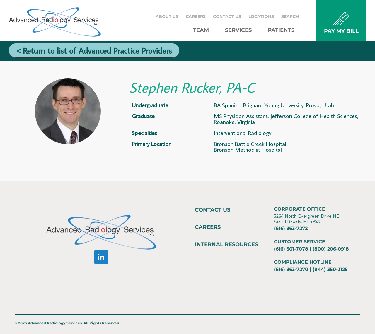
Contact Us (227, 16)
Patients (281, 30)
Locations (261, 16)
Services (238, 30)
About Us (167, 16)
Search (290, 16)
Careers (196, 16)
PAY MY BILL (341, 31)
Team (201, 30)
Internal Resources (226, 244)
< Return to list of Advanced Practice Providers (94, 50)
